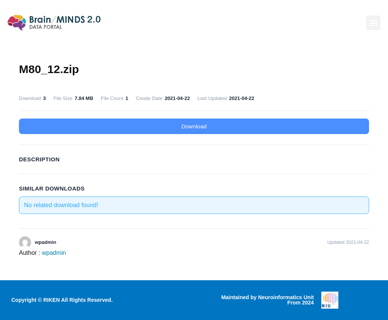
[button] (373, 23)
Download (194, 126)
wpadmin (54, 253)
